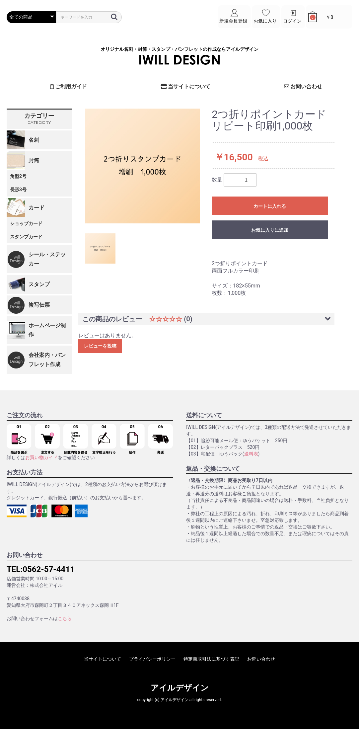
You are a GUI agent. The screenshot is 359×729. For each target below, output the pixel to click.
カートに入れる (269, 206)
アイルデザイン (180, 687)
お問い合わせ (303, 86)
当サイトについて (186, 86)
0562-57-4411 (49, 569)
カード (36, 207)
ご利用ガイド (68, 86)
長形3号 (18, 189)
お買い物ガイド (41, 457)
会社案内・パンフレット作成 (47, 359)
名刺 (34, 139)
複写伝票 (39, 305)
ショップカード (26, 223)
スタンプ (39, 284)
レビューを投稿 (100, 346)
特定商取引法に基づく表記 (211, 658)
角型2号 (18, 176)
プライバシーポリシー (152, 658)
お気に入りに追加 (269, 230)
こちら (65, 618)
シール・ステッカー (47, 259)
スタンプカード (26, 236)
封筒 (34, 160)
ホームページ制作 (47, 330)
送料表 (251, 453)
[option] (142, 165)
